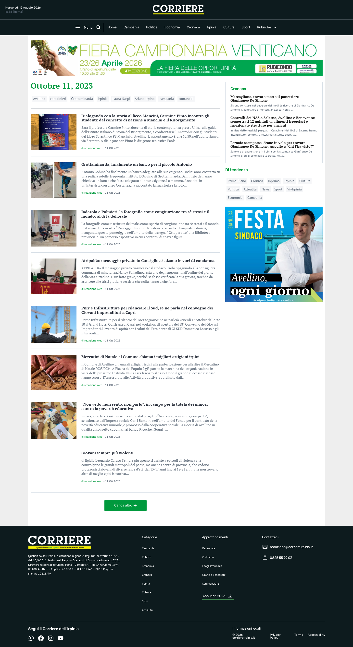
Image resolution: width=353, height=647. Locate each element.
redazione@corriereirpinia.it (291, 547)
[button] (98, 27)
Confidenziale (210, 583)
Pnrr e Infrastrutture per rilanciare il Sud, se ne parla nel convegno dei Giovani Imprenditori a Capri (147, 310)
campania (167, 98)
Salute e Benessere (214, 574)
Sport (245, 27)
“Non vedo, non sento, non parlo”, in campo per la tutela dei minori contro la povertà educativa (144, 406)
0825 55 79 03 (281, 558)
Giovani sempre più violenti (107, 453)
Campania (131, 27)
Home (112, 27)
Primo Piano (237, 181)
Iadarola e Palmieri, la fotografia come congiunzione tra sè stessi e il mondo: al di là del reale (145, 214)
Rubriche (267, 27)
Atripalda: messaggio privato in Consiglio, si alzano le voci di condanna (147, 260)
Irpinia (211, 27)
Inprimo (274, 181)
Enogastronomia (212, 566)
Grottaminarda (82, 98)
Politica (152, 27)
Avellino (39, 98)
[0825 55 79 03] (265, 558)
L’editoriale (208, 548)
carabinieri (58, 98)
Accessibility (316, 634)
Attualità (250, 189)
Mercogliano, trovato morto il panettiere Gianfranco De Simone (264, 98)
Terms (298, 634)
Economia (172, 27)
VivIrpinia (294, 189)
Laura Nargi (121, 98)
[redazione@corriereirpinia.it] (265, 547)
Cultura (229, 27)
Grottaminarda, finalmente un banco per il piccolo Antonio (136, 164)
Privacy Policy (275, 636)
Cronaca (193, 27)
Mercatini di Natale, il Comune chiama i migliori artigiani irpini (140, 356)
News (265, 189)
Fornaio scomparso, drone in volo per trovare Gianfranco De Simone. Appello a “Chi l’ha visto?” (272, 144)
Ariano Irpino (145, 98)
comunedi (186, 98)
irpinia (103, 98)
